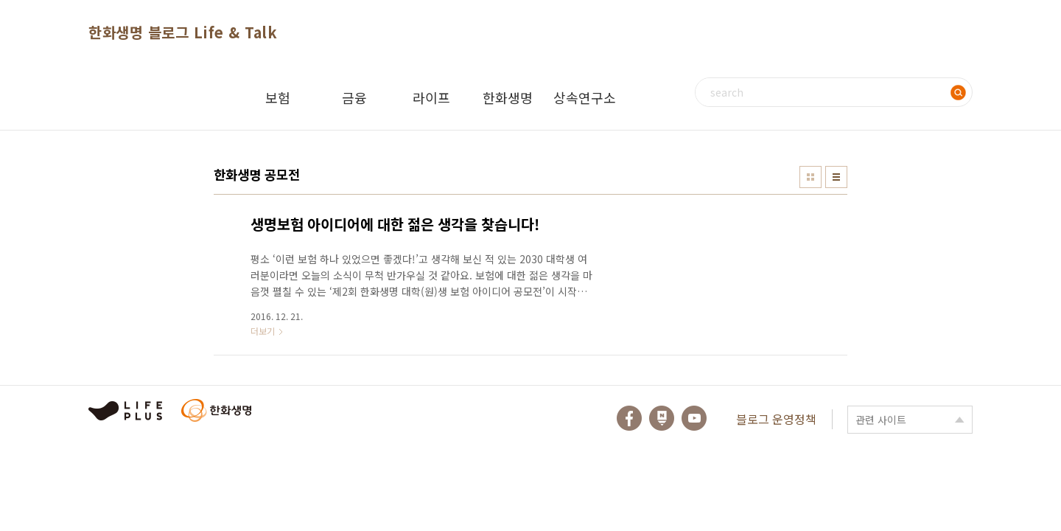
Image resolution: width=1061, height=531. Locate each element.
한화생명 (508, 97)
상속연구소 (584, 97)
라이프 (431, 97)
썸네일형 (810, 177)
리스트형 (836, 177)
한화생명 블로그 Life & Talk (182, 32)
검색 (958, 92)
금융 (354, 97)
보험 (277, 97)
